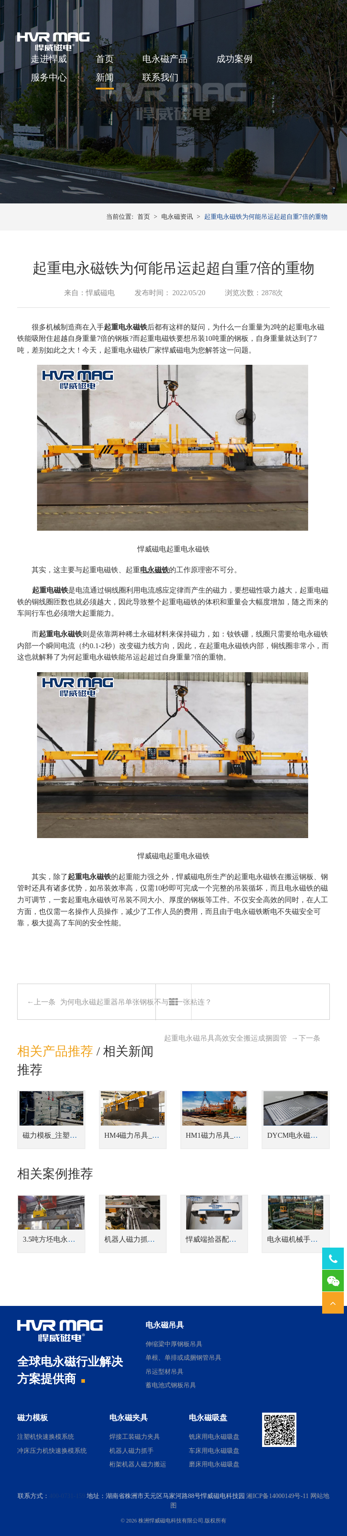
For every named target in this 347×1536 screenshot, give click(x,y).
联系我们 (160, 77)
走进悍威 (49, 59)
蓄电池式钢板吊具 (170, 1385)
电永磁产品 (165, 59)
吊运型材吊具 (164, 1371)
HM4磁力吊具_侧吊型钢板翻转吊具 (160, 1135)
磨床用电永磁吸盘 (214, 1464)
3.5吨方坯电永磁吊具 (56, 1239)
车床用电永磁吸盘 (214, 1450)
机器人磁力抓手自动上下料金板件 (158, 1239)
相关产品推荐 (55, 1051)
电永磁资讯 (177, 216)
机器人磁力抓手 (131, 1450)
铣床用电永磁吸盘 (214, 1436)
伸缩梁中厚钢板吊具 (173, 1344)
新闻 (105, 77)
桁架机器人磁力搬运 (137, 1464)
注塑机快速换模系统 (45, 1436)
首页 (105, 59)
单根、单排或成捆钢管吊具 (183, 1357)
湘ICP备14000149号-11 (277, 1496)
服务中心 (49, 77)
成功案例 (234, 59)
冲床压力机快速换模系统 (52, 1450)
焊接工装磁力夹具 (134, 1436)
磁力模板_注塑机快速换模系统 (71, 1135)
